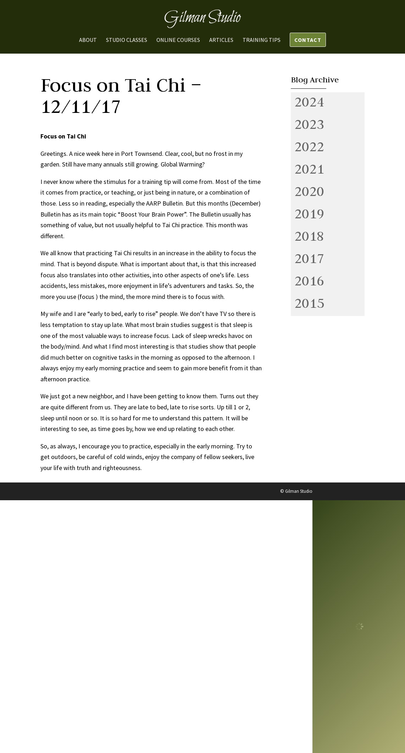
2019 (309, 213)
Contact (307, 39)
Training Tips (262, 40)
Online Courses (178, 40)
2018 (309, 236)
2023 (309, 124)
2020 (309, 191)
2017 (309, 258)
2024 (309, 101)
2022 (309, 146)
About (88, 40)
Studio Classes (126, 40)
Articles (221, 40)
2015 (309, 303)
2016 (309, 280)
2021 (309, 169)
